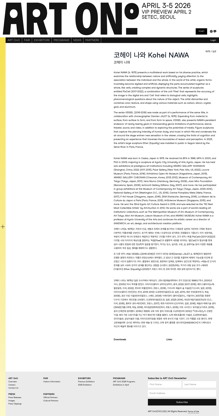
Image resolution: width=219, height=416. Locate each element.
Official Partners (51, 397)
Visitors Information (53, 381)
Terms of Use (194, 411)
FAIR (27, 40)
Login (213, 40)
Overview (13, 381)
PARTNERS (92, 40)
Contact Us (14, 387)
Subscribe (182, 401)
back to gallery (21, 46)
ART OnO (14, 40)
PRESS (12, 393)
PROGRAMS (61, 40)
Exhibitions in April (122, 384)
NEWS (77, 40)
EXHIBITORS (42, 40)
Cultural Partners (51, 400)
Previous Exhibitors (87, 381)
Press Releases (15, 397)
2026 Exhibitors (85, 384)
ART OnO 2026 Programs (125, 381)
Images (12, 400)
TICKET (201, 31)
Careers (12, 384)
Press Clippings (15, 403)
